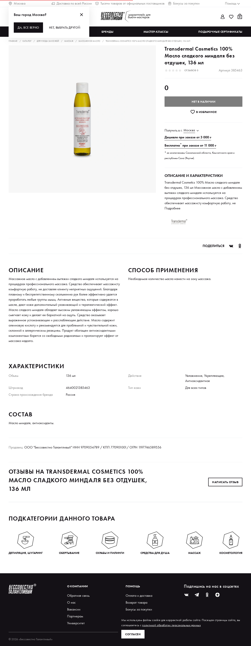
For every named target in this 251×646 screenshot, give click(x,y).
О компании (77, 586)
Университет (76, 623)
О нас (71, 602)
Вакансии (73, 609)
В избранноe (203, 111)
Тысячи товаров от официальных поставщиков (130, 3)
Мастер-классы (155, 32)
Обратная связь (78, 595)
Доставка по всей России (71, 3)
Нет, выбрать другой (64, 27)
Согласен (133, 634)
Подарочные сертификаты (220, 32)
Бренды (107, 32)
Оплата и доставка (139, 595)
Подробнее (172, 208)
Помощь (133, 586)
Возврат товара (136, 602)
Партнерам (75, 616)
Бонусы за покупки (184, 3)
